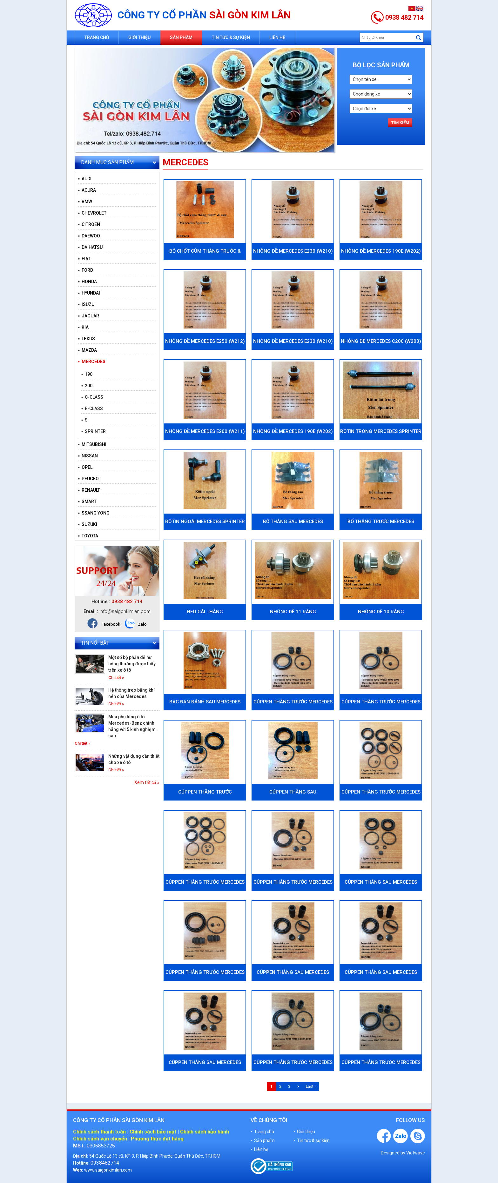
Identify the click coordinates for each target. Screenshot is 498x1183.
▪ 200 (86, 385)
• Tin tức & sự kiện (311, 1140)
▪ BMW (85, 201)
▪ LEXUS (86, 338)
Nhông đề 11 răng (293, 612)
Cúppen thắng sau (292, 792)
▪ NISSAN (88, 455)
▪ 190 (86, 374)
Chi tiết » (116, 677)
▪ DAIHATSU (90, 247)
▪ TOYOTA (88, 535)
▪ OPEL (85, 467)
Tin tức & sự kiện (231, 37)
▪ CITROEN (89, 224)
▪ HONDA (87, 281)
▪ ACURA (87, 190)
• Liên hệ (259, 1149)
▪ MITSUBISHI (92, 444)
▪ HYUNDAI (89, 293)
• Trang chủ (262, 1131)
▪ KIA (83, 327)
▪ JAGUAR (88, 315)
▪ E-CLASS (92, 408)
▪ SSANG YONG (94, 512)
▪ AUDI (84, 178)
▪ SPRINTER (93, 431)
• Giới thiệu (304, 1131)
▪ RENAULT (89, 490)
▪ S (84, 419)
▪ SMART (87, 501)
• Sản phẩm (263, 1140)
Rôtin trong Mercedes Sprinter (380, 431)
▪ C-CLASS (92, 397)
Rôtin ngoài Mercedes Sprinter (205, 521)
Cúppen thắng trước (205, 792)
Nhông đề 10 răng (381, 612)
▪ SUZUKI (87, 524)
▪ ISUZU (86, 304)
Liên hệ (277, 37)
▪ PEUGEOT (89, 478)
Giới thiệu (139, 37)
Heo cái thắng (205, 612)
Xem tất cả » (146, 782)
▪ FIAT (84, 258)
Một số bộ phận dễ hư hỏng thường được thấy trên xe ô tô (132, 664)
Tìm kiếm (400, 122)
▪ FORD (85, 270)
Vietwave (415, 1152)
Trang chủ (96, 37)
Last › (311, 1086)
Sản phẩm (181, 37)
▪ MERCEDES (91, 361)
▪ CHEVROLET (92, 213)
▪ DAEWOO (89, 235)
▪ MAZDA (87, 350)
